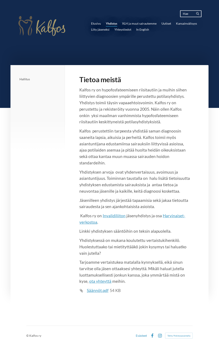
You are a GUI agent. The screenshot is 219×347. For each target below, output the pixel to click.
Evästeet (141, 335)
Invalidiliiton (114, 215)
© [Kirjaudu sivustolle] (27, 335)
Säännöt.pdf (97, 290)
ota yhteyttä (100, 281)
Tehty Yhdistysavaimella (178, 335)
